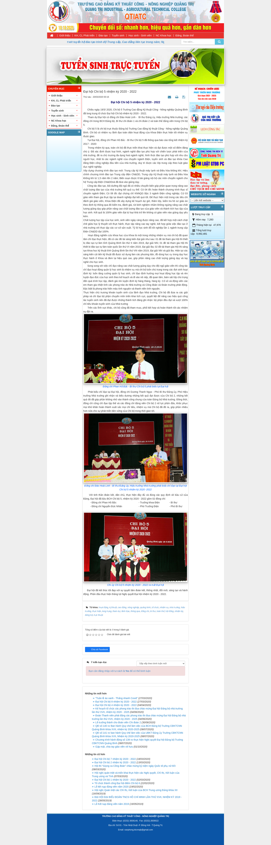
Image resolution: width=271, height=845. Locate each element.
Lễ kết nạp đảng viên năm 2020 (112, 786)
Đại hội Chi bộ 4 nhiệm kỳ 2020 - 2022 (116, 705)
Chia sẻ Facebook (99, 649)
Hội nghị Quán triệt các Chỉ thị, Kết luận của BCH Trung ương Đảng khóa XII (136, 790)
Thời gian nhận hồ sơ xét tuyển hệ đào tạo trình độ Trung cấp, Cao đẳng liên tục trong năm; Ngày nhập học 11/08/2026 (119, 42)
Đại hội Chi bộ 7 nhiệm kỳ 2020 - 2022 (115, 759)
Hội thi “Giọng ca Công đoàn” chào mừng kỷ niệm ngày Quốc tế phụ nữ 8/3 (135, 765)
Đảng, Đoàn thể (184, 35)
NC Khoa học (163, 35)
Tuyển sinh (118, 35)
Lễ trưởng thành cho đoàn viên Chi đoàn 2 (118, 722)
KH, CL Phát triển (84, 35)
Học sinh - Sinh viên (140, 35)
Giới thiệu (64, 35)
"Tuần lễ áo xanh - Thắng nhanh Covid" (116, 698)
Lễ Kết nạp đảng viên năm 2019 (112, 804)
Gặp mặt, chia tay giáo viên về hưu (114, 746)
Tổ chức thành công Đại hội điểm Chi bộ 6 (117, 783)
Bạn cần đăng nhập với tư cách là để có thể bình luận (120, 671)
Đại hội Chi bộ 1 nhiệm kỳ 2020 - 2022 (115, 779)
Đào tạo (103, 35)
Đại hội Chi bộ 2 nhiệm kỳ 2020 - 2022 (115, 762)
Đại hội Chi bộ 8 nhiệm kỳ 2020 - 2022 (116, 701)
